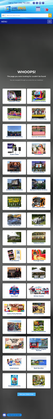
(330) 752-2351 (24, 3)
